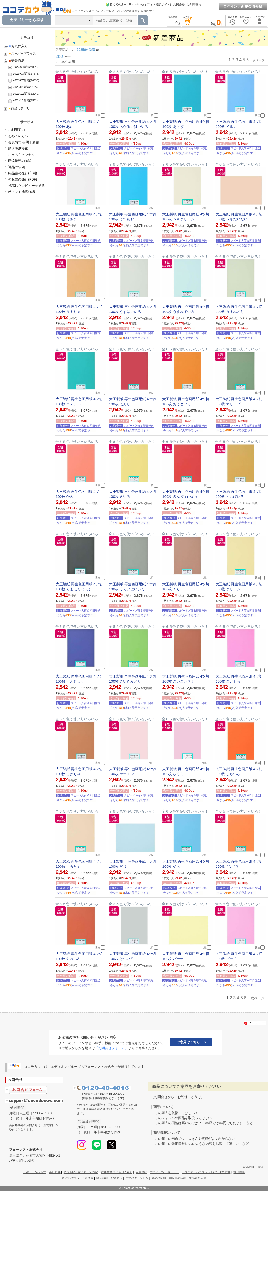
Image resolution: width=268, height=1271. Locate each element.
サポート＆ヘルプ (34, 1172)
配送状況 (116, 1178)
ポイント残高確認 (21, 192)
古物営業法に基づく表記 (116, 1172)
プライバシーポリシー (164, 1172)
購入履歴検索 (18, 148)
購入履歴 (102, 1178)
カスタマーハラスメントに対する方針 (206, 1172)
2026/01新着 (21, 87)
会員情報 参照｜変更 (23, 142)
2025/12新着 (21, 93)
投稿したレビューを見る (26, 185)
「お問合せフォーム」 (111, 1048)
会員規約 (141, 1172)
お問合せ (179, 4)
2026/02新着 (21, 80)
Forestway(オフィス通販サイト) (150, 4)
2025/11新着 (21, 100)
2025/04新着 (86, 50)
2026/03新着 (21, 73)
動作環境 (239, 1172)
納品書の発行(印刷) (22, 173)
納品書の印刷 (197, 1178)
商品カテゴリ (19, 108)
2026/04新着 (21, 67)
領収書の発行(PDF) (22, 179)
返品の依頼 (16, 167)
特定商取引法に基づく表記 (81, 1172)
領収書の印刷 (177, 1178)
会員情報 (87, 1178)
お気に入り (18, 46)
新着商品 (17, 61)
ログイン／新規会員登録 (243, 6)
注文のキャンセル (21, 154)
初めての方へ (116, 4)
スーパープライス (22, 53)
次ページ (258, 60)
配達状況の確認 (19, 161)
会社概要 (55, 1172)
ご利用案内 (194, 4)
